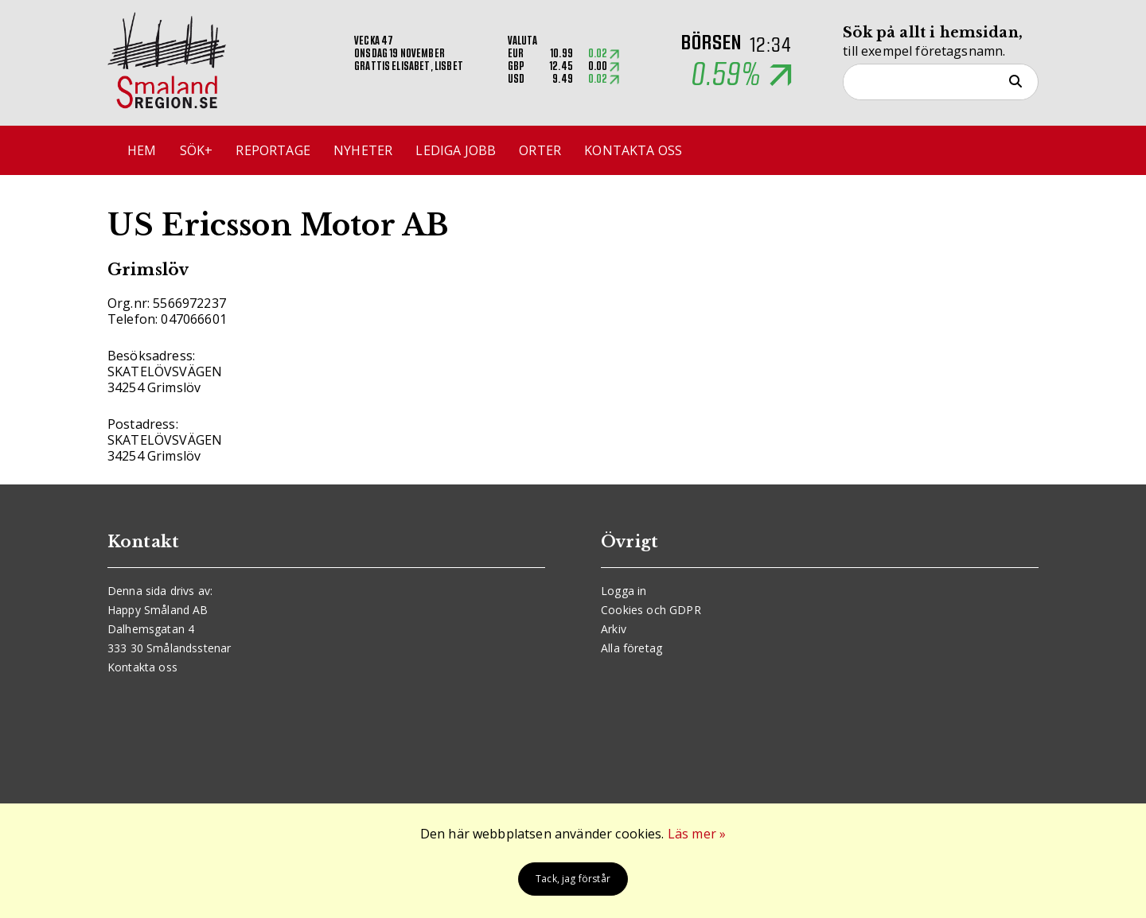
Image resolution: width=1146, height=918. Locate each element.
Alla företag (631, 647)
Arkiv (613, 628)
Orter (540, 150)
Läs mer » (697, 833)
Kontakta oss (633, 150)
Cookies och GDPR (651, 609)
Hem (141, 150)
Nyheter (362, 150)
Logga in (623, 590)
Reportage (273, 150)
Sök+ (196, 150)
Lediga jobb (455, 150)
